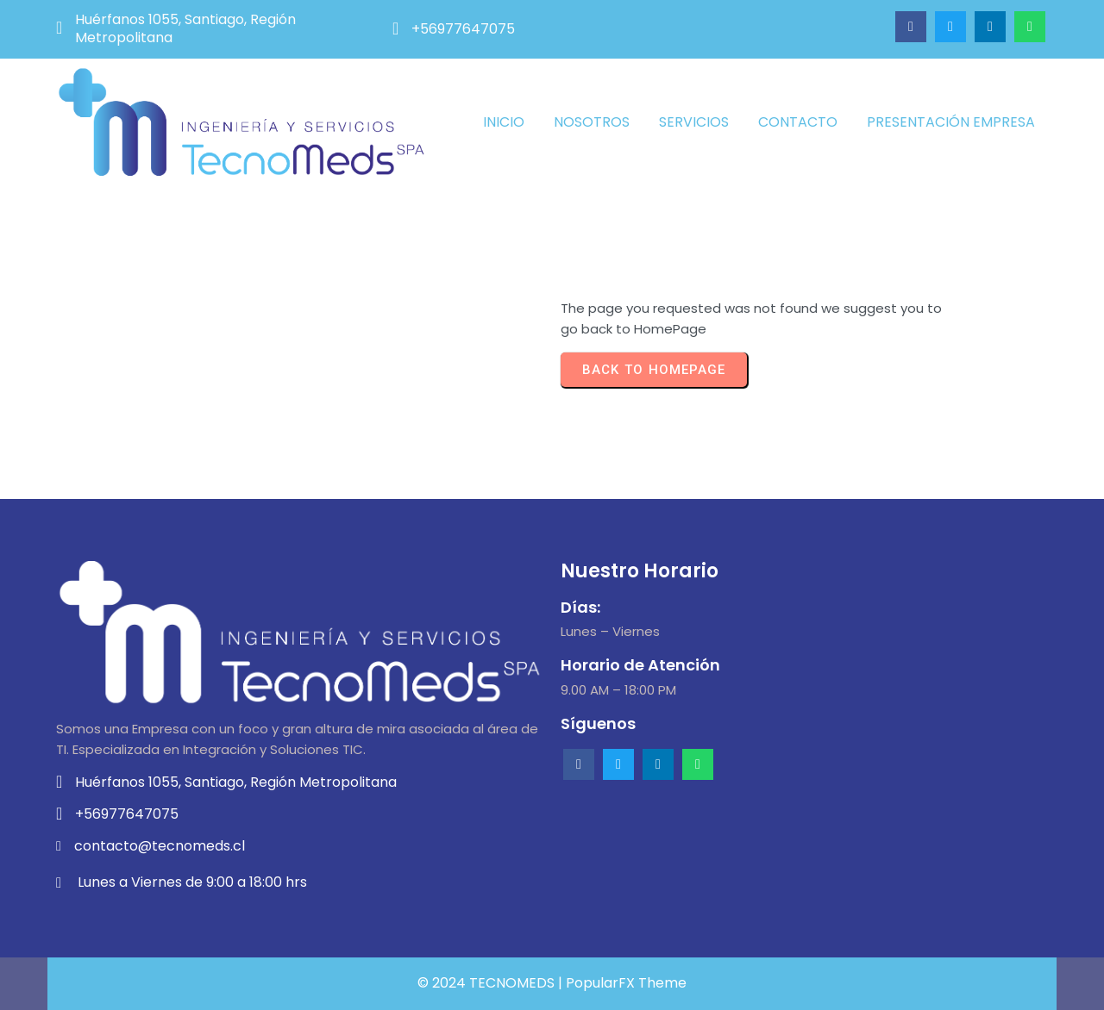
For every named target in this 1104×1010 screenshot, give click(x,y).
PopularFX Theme (626, 983)
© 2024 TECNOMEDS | (491, 983)
